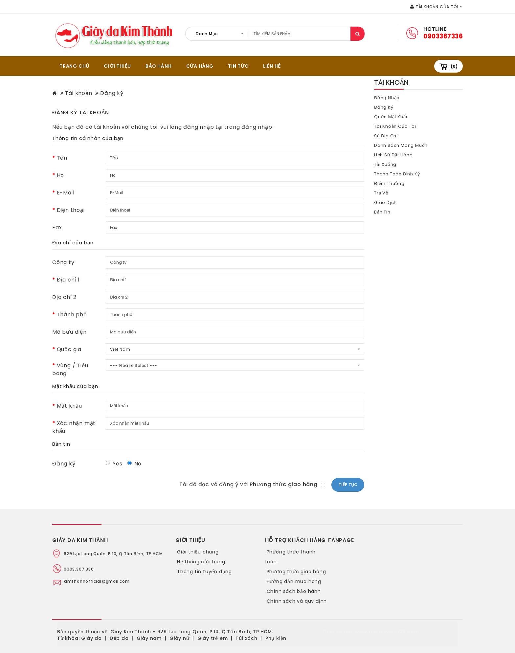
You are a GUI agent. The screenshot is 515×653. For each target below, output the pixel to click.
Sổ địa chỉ (386, 136)
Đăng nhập (387, 98)
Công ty (63, 262)
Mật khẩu (69, 406)
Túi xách (246, 638)
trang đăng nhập (249, 127)
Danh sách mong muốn (401, 145)
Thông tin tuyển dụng (204, 571)
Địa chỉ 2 (64, 297)
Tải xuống (385, 164)
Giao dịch (385, 202)
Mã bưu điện (69, 332)
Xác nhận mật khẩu (74, 427)
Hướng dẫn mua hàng (294, 581)
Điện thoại (71, 210)
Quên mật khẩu (391, 117)
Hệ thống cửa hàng (201, 561)
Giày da (91, 638)
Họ (60, 175)
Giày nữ (179, 638)
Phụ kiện (275, 638)
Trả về (381, 193)
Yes (114, 463)
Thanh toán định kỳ (397, 174)
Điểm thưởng (389, 183)
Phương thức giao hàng (296, 571)
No (134, 463)
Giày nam (149, 638)
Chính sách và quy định (297, 601)
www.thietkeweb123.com (387, 631)
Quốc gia (69, 349)
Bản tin (382, 212)
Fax (57, 227)
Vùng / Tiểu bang (70, 369)
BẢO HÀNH (158, 66)
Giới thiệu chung (198, 552)
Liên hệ (272, 66)
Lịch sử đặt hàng (394, 155)
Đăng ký (111, 93)
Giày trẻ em (212, 638)
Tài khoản (78, 93)
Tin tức (238, 66)
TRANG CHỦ (74, 66)
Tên (62, 158)
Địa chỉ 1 (68, 279)
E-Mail (66, 192)
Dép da (119, 638)
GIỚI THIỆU (117, 66)
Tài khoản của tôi (395, 126)
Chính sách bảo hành (294, 591)
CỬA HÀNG (199, 66)
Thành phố (72, 314)
